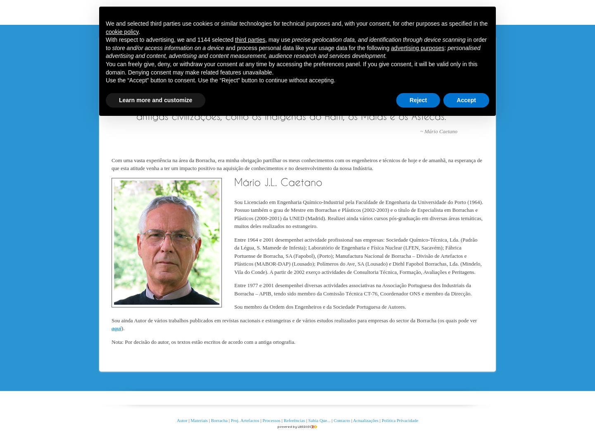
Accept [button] (466, 100)
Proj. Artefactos (246, 420)
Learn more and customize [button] (155, 100)
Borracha (219, 420)
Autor (182, 420)
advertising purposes (417, 48)
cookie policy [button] (122, 32)
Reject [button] (418, 100)
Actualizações (365, 420)
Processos (271, 420)
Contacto (342, 420)
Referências (294, 420)
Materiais (199, 420)
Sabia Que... (319, 420)
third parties (250, 39)
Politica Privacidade (400, 420)
